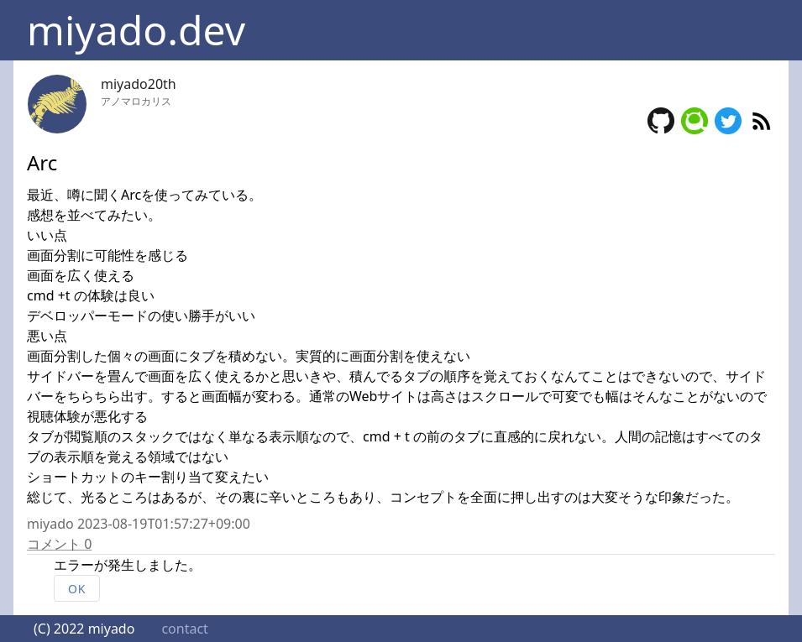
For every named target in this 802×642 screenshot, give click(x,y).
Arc (42, 162)
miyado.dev (136, 30)
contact (184, 628)
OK (77, 589)
